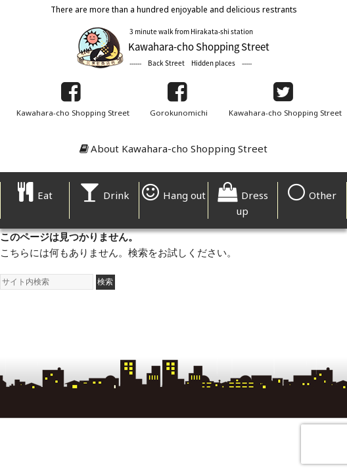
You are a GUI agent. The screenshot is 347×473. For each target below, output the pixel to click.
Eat (35, 195)
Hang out (174, 195)
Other (312, 195)
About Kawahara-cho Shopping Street (173, 148)
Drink (104, 195)
